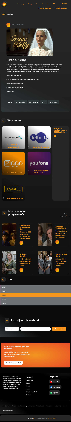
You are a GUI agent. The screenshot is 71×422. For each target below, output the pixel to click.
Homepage (21, 4)
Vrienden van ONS (61, 8)
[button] (20, 102)
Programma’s (32, 4)
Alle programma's (18, 24)
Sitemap (65, 406)
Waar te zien (45, 4)
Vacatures (49, 406)
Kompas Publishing (52, 418)
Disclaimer (31, 406)
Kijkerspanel (57, 406)
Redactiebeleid (40, 406)
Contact (28, 395)
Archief (28, 389)
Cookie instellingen (8, 410)
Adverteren (6, 406)
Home (3, 14)
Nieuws (55, 4)
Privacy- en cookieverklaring (19, 406)
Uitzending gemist (44, 8)
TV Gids (64, 4)
